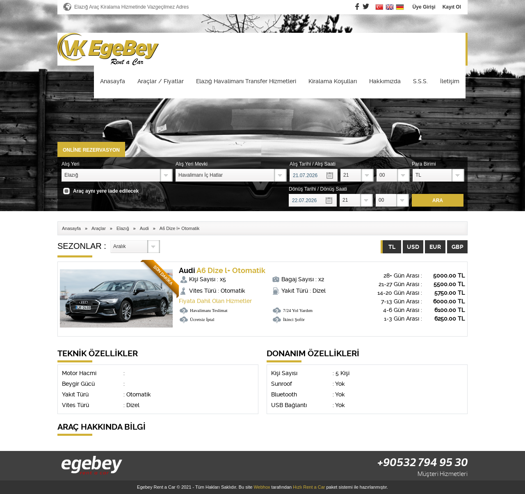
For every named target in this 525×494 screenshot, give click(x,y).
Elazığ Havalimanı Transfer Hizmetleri (246, 81)
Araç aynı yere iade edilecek (106, 191)
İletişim (449, 81)
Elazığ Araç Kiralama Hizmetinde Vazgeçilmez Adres (131, 7)
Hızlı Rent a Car (309, 487)
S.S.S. (420, 81)
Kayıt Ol (452, 7)
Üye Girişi (424, 7)
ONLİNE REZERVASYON (91, 150)
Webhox (261, 487)
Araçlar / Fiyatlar (160, 81)
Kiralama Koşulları (332, 81)
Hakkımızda (385, 81)
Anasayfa (112, 81)
